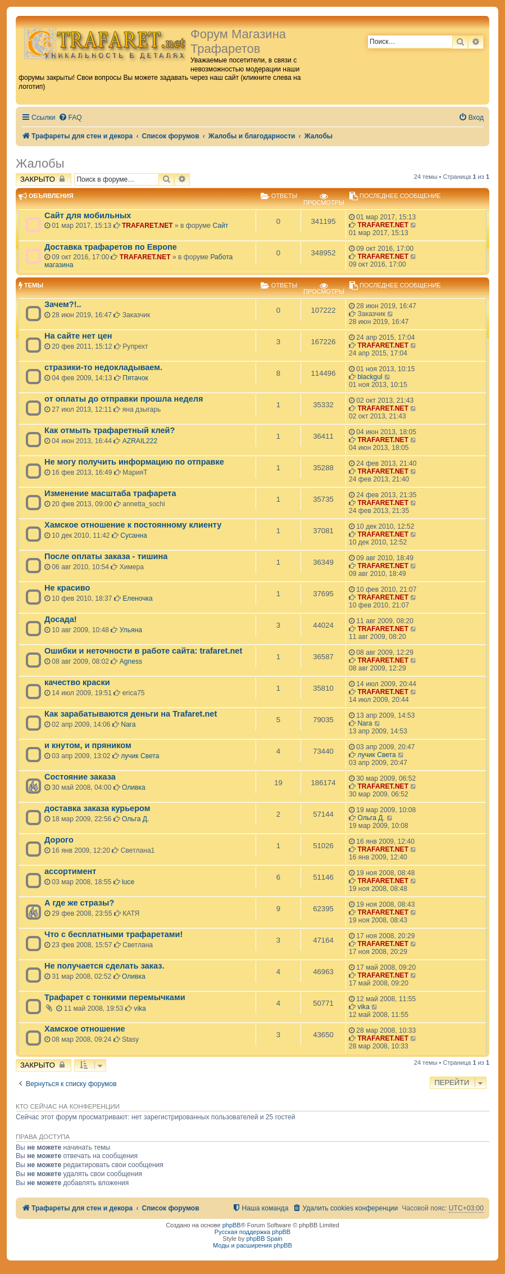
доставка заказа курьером (97, 808)
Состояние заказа (80, 776)
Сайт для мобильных (87, 215)
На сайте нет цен (78, 335)
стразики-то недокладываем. (103, 367)
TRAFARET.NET (147, 225)
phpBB (231, 1225)
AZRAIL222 (140, 441)
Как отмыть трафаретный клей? (109, 430)
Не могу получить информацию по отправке (134, 461)
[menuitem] (70, 117)
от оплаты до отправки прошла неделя (123, 398)
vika (140, 1008)
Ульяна (131, 630)
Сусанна (133, 535)
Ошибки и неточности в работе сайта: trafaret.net (143, 650)
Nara (128, 724)
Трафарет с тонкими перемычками (114, 997)
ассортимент (70, 871)
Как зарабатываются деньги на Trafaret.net (130, 713)
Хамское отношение (84, 1028)
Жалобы (40, 163)
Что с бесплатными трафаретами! (113, 934)
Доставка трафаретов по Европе (110, 246)
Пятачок (135, 378)
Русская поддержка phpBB (252, 1231)
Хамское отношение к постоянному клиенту (132, 524)
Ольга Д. (135, 819)
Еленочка (137, 598)
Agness (131, 661)
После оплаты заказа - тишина (105, 556)
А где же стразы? (79, 902)
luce (128, 882)
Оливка (133, 787)
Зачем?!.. (62, 304)
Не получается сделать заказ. (104, 965)
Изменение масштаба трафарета (110, 493)
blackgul (369, 377)
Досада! (60, 619)
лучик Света (140, 756)
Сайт (220, 225)
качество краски (77, 682)
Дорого (59, 839)
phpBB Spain (264, 1238)
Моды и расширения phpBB (252, 1245)
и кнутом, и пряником (87, 745)
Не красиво (67, 587)
